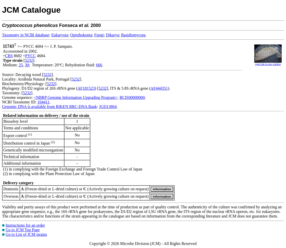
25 (21, 65)
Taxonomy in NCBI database (25, 35)
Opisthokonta (81, 35)
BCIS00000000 (132, 97)
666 (99, 65)
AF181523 (86, 88)
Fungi (99, 35)
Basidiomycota (133, 35)
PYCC (30, 56)
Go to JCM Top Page (23, 230)
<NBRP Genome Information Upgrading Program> (75, 97)
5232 (29, 60)
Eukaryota (59, 35)
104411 (43, 102)
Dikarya (112, 35)
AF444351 (159, 88)
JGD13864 (107, 106)
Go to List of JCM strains (26, 234)
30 (27, 65)
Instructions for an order (25, 225)
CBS (9, 56)
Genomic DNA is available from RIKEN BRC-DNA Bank (49, 106)
